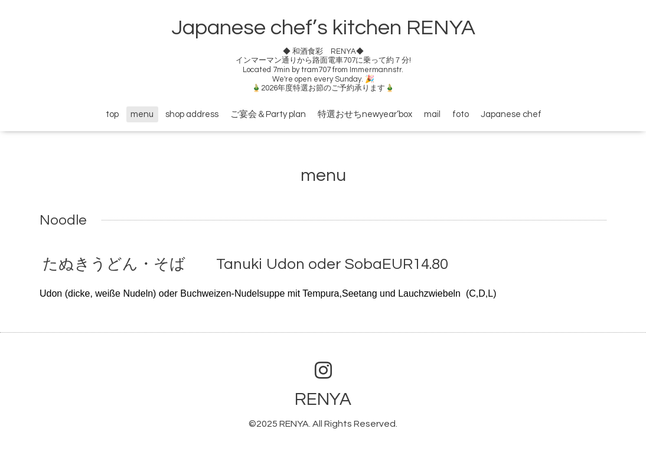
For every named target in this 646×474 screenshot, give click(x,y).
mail (432, 114)
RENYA (323, 399)
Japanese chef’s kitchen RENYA (323, 28)
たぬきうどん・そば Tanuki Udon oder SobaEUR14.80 (245, 264)
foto (460, 114)
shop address (191, 114)
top (112, 114)
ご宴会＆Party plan (268, 114)
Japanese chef (511, 114)
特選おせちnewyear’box (365, 114)
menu (142, 114)
